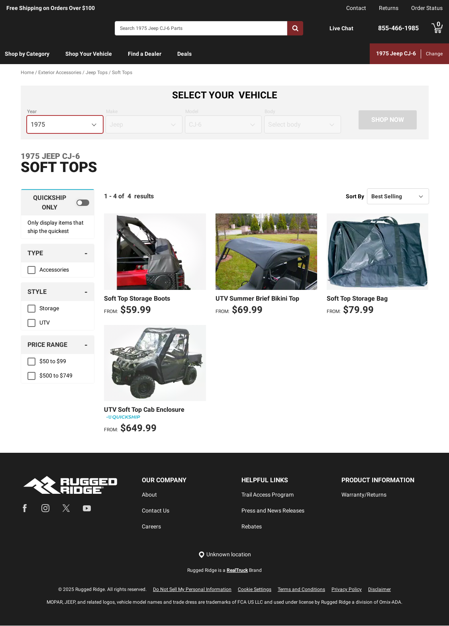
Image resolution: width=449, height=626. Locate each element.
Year (32, 112)
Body (270, 112)
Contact (356, 8)
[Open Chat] (321, 28)
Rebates (251, 527)
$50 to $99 (52, 361)
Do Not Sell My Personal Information (192, 590)
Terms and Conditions (301, 590)
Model (191, 112)
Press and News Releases (272, 511)
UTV (44, 323)
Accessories (54, 270)
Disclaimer (379, 590)
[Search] (201, 28)
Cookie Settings (254, 590)
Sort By (355, 196)
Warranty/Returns (363, 495)
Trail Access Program (267, 495)
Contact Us (155, 511)
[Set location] (224, 555)
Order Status (427, 8)
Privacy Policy (346, 590)
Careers (151, 527)
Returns (388, 8)
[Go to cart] (437, 28)
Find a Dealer (144, 54)
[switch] (57, 203)
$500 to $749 (56, 376)
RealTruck (237, 570)
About (149, 495)
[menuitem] (27, 54)
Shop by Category (27, 54)
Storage (49, 308)
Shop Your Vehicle (88, 54)
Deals (184, 54)
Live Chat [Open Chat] (341, 28)
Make (112, 112)
